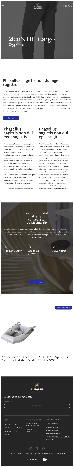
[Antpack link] (45, 459)
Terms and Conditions (15, 454)
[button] (10, 43)
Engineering (7, 431)
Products (6, 428)
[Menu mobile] (3, 6)
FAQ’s (16, 424)
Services (6, 435)
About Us (7, 424)
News (16, 431)
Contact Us (18, 428)
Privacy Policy (29, 454)
